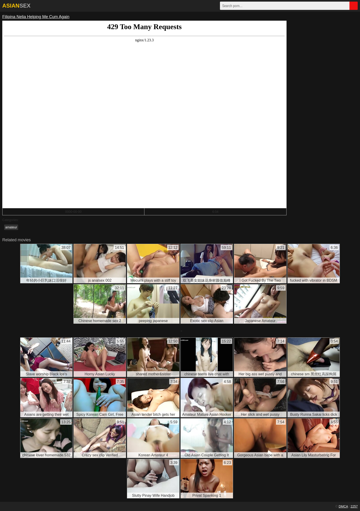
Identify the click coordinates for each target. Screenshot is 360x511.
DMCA (343, 506)
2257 (354, 506)
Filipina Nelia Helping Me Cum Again (35, 16)
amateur (11, 227)
